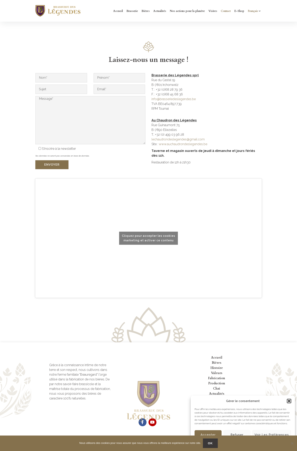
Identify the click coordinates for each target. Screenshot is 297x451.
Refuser (236, 435)
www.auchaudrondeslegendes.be (183, 144)
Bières (146, 11)
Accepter (208, 435)
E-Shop (239, 11)
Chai (216, 388)
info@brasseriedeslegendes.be (173, 99)
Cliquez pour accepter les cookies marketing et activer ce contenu (148, 238)
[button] (289, 401)
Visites (212, 11)
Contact (226, 11)
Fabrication (216, 378)
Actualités (159, 11)
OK (210, 443)
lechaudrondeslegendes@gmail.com (178, 139)
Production (216, 383)
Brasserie (132, 11)
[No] (292, 443)
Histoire (216, 368)
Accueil (118, 11)
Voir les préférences (272, 435)
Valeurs (216, 373)
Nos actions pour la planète (187, 11)
